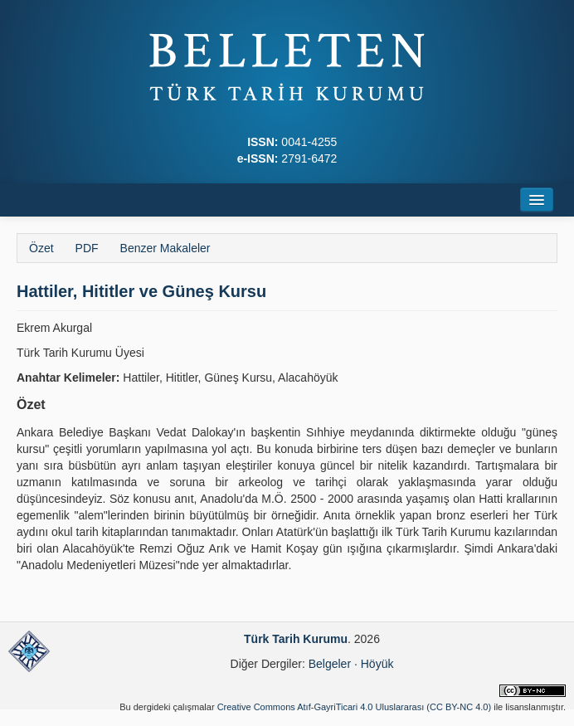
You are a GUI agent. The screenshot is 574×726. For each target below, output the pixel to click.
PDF (87, 248)
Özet (41, 248)
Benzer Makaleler (165, 248)
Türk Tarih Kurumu (296, 639)
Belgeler (330, 663)
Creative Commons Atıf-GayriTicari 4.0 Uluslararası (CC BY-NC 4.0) (354, 707)
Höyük (377, 663)
